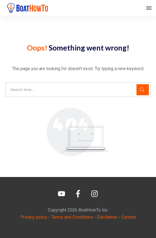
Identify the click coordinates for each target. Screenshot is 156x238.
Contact (128, 217)
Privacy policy (33, 217)
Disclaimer (107, 217)
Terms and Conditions (72, 217)
